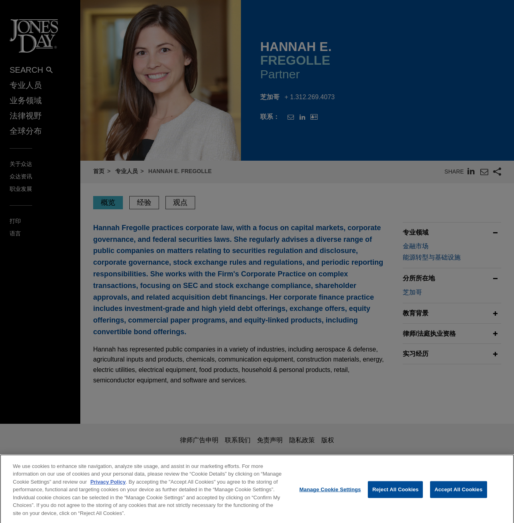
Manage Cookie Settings (330, 494)
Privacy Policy (108, 486)
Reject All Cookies (395, 494)
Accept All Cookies (458, 494)
